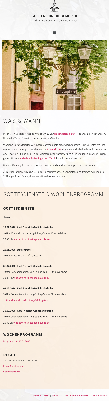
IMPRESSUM (41, 395)
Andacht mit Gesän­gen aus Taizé (37, 158)
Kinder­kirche (53, 149)
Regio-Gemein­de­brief (13, 366)
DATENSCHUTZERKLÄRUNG (70, 395)
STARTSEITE (99, 395)
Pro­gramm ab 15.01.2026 (16, 341)
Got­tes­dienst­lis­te (11, 371)
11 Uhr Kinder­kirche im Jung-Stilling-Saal (25, 300)
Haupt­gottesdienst (64, 133)
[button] (54, 33)
